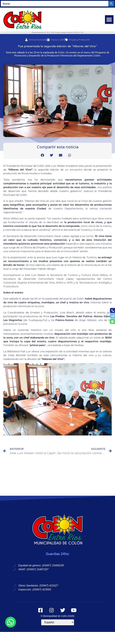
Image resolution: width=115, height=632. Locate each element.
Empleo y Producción (79, 39)
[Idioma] (57, 622)
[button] (109, 19)
